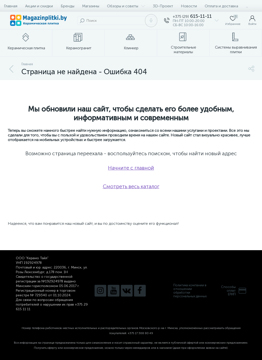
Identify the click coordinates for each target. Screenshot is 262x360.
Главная (10, 6)
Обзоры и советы (126, 6)
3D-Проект (163, 6)
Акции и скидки (39, 6)
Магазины (90, 6)
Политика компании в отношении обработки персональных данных (190, 290)
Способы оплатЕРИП (233, 290)
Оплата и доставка (221, 6)
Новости (189, 6)
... (247, 6)
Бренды (67, 6)
